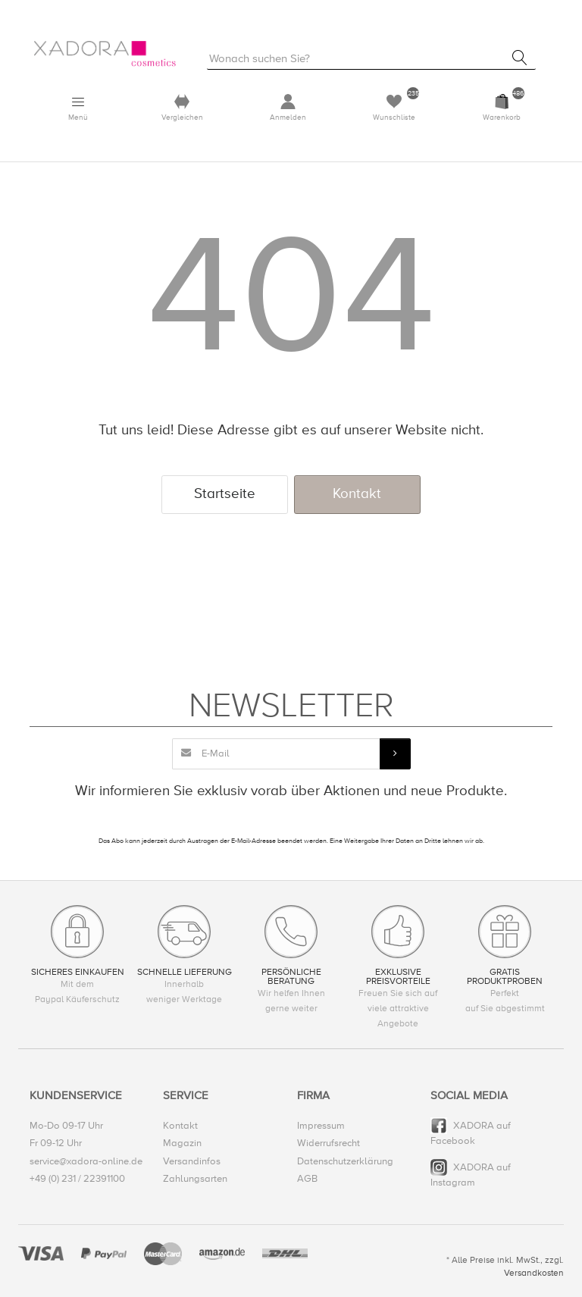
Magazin (182, 1143)
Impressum (321, 1126)
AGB (307, 1179)
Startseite (224, 494)
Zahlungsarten (195, 1179)
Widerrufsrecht (328, 1143)
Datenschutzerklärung (345, 1161)
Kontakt (357, 494)
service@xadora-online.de (86, 1161)
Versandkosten (534, 1273)
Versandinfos (192, 1161)
